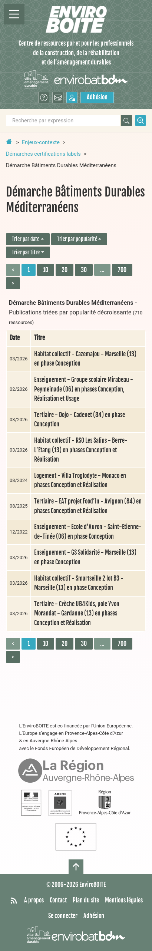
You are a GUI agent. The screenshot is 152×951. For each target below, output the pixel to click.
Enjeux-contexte (41, 142)
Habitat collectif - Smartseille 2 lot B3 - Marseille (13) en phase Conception (78, 583)
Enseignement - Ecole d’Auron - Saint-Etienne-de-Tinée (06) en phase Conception (88, 531)
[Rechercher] (126, 120)
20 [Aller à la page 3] (64, 270)
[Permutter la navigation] (14, 14)
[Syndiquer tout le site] (13, 900)
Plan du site (86, 900)
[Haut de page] (76, 866)
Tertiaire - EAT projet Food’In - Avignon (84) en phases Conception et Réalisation (88, 506)
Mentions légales (124, 900)
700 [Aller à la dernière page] (122, 270)
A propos (34, 900)
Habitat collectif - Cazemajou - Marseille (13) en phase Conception (85, 358)
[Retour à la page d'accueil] (9, 141)
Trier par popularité (77, 238)
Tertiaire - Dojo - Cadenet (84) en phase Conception (79, 419)
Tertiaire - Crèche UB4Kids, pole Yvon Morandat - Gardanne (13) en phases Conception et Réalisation (76, 613)
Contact (58, 900)
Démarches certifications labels (43, 154)
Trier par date (25, 238)
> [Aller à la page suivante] (13, 283)
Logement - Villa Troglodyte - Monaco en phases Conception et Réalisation (80, 480)
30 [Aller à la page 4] (84, 270)
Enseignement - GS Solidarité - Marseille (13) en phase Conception (85, 557)
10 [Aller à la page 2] (45, 270)
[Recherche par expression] (63, 120)
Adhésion (97, 97)
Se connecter (62, 915)
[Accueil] (76, 19)
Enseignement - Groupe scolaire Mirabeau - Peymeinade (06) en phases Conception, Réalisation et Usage (83, 389)
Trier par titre (26, 252)
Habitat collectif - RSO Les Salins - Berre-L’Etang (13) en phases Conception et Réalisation (81, 450)
